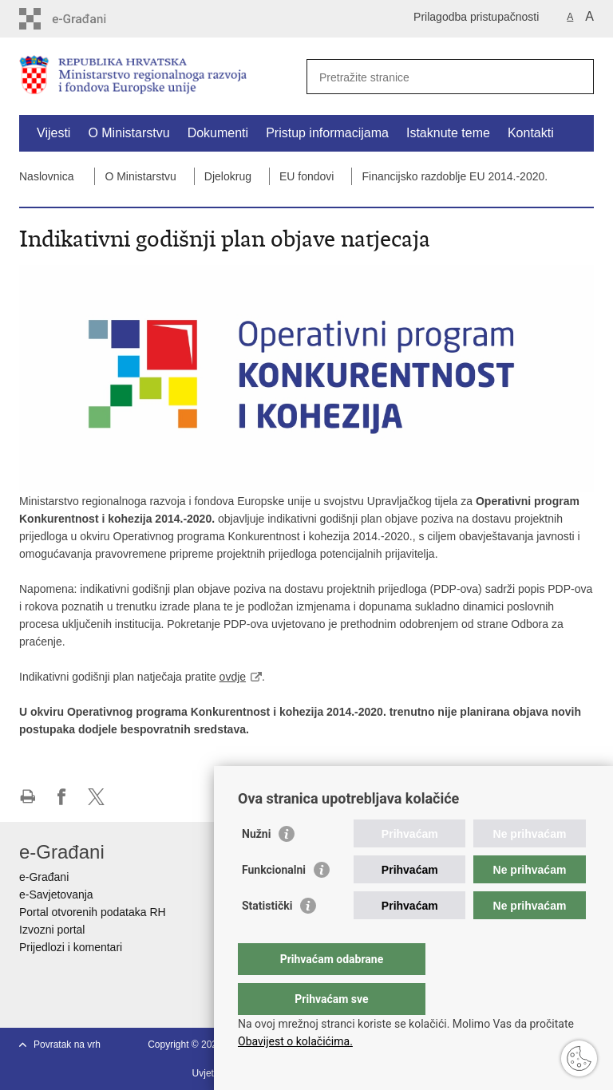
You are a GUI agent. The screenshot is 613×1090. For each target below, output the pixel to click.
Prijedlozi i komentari (70, 947)
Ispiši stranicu (27, 796)
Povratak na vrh (67, 1044)
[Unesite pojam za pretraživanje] (433, 77)
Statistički (267, 937)
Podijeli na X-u (96, 796)
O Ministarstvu (128, 133)
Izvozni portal (52, 929)
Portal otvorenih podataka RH (92, 912)
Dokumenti (218, 133)
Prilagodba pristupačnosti (476, 16)
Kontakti (531, 133)
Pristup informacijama (327, 133)
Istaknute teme (448, 133)
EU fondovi (306, 176)
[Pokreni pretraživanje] (575, 76)
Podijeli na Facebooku (61, 796)
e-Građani (44, 877)
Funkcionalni (274, 901)
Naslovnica (46, 176)
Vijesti (53, 133)
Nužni (256, 865)
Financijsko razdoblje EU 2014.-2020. (455, 176)
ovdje (232, 676)
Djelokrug (227, 176)
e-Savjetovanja (56, 894)
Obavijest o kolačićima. (295, 1041)
